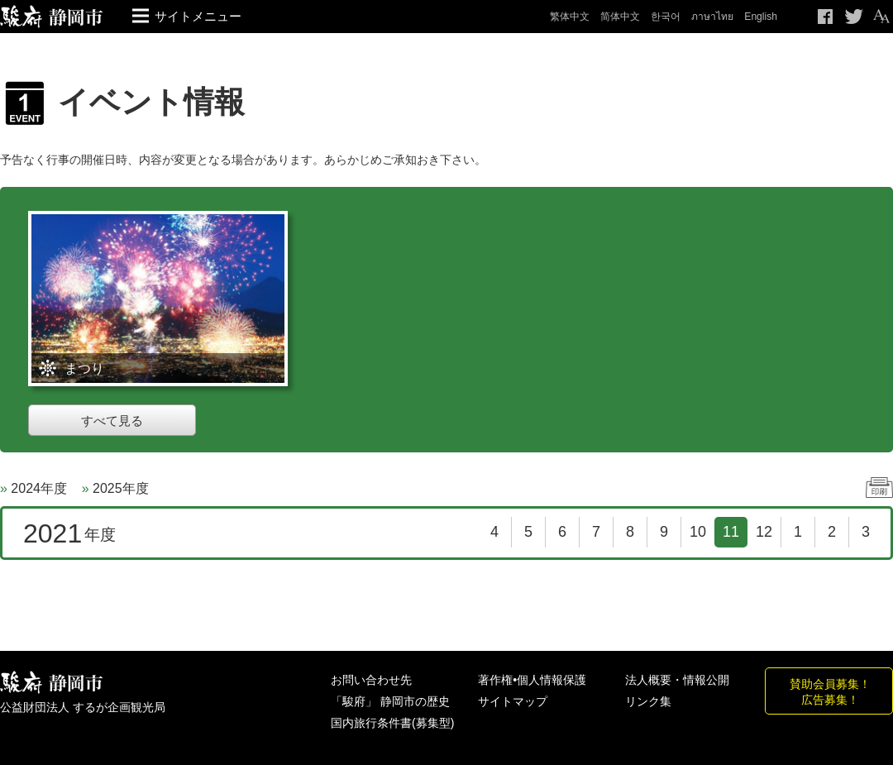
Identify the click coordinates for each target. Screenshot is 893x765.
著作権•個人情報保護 (532, 679)
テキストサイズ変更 (880, 16)
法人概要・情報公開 (677, 679)
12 (764, 532)
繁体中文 (570, 16)
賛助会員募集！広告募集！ (830, 691)
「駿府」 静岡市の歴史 (390, 701)
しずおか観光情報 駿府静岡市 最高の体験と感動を (51, 682)
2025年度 (121, 488)
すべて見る (112, 421)
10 (698, 532)
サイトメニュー (198, 16)
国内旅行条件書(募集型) (392, 722)
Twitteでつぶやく (854, 16)
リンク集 (648, 701)
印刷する (879, 487)
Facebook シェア (826, 16)
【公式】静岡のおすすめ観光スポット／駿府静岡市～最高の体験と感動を (51, 16)
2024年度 (39, 488)
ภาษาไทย (712, 16)
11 (731, 532)
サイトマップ (512, 701)
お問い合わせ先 (371, 679)
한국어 (665, 16)
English (760, 16)
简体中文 (620, 16)
